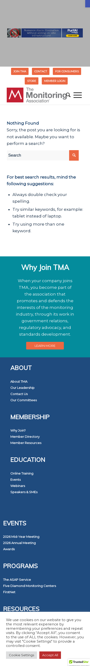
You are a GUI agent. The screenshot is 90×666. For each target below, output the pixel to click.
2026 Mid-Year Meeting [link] (21, 537)
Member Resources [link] (25, 443)
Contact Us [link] (19, 394)
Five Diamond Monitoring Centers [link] (29, 586)
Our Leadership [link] (22, 388)
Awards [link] (9, 549)
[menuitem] (20, 71)
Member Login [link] (54, 81)
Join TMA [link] (19, 71)
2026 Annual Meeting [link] (19, 543)
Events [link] (15, 479)
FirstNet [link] (9, 592)
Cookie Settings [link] (21, 655)
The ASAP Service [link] (17, 579)
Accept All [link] (50, 655)
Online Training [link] (21, 473)
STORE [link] (31, 81)
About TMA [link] (18, 381)
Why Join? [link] (18, 430)
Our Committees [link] (23, 400)
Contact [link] (40, 71)
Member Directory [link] (25, 437)
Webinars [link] (17, 486)
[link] (87, 3)
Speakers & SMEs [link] (23, 492)
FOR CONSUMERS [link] (67, 71)
